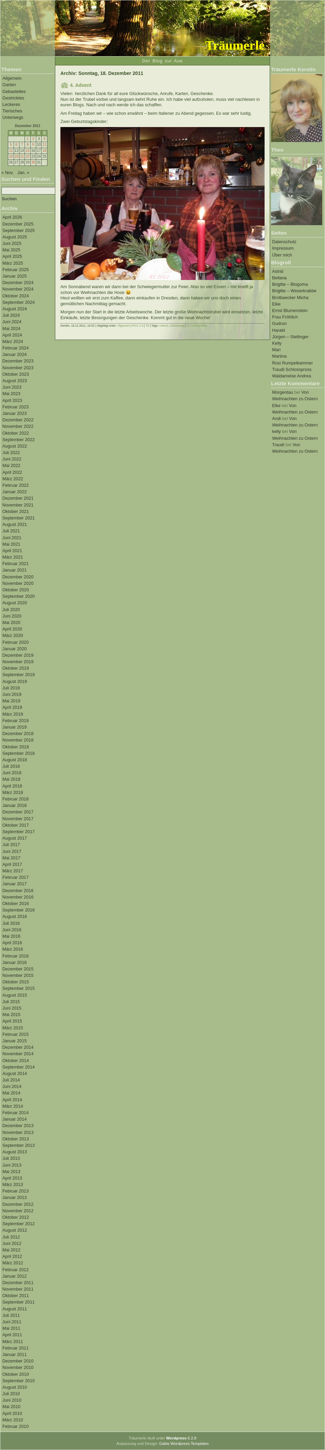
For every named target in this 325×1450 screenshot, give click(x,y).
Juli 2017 (11, 844)
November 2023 (17, 367)
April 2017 (12, 864)
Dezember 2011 (17, 1282)
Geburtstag (177, 325)
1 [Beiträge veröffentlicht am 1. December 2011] (28, 139)
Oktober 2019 (15, 668)
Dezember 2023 (17, 360)
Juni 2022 (12, 459)
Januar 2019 (14, 727)
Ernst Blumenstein (290, 310)
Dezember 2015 (17, 968)
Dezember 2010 (17, 1360)
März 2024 (12, 341)
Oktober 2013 (15, 1138)
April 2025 (12, 256)
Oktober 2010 (15, 1374)
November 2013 (17, 1132)
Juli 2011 (11, 1315)
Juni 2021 (12, 537)
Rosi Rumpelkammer (292, 362)
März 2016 (12, 949)
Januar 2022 (14, 491)
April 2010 (12, 1413)
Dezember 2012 (17, 1204)
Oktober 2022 (15, 433)
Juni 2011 (12, 1321)
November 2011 (17, 1289)
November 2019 (17, 661)
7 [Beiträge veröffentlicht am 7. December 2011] (22, 144)
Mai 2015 (11, 1014)
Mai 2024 (11, 328)
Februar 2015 (15, 1034)
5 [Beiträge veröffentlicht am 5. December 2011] (11, 144)
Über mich (282, 255)
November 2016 (17, 897)
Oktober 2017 (15, 825)
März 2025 (12, 263)
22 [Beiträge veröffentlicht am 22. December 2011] (27, 156)
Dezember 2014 (17, 1047)
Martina (279, 356)
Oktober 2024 (15, 295)
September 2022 (18, 439)
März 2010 (12, 1419)
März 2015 (12, 1027)
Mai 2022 (11, 465)
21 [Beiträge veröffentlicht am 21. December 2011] (22, 156)
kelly (276, 431)
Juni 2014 (12, 1086)
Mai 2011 (11, 1328)
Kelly (277, 343)
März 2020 (12, 635)
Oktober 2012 (15, 1217)
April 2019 (12, 707)
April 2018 (12, 786)
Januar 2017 (14, 883)
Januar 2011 (14, 1354)
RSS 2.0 (137, 325)
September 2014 (18, 1067)
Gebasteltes (14, 91)
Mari (276, 349)
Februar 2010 (15, 1426)
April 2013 (12, 1178)
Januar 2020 (14, 648)
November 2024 (17, 289)
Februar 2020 (15, 642)
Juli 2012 (11, 1236)
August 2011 (14, 1308)
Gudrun (279, 323)
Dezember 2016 (17, 890)
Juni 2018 (12, 772)
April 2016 (12, 942)
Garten (9, 84)
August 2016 (14, 916)
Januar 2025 (14, 276)
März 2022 (12, 478)
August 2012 (14, 1230)
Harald (278, 330)
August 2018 (14, 759)
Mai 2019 (11, 700)
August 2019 (14, 681)
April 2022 (12, 472)
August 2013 (14, 1151)
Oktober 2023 (15, 374)
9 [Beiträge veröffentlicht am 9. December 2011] (33, 144)
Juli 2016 (11, 923)
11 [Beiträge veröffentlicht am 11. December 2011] (44, 144)
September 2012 (18, 1223)
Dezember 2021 (17, 498)
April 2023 (12, 400)
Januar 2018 (14, 805)
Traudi (278, 444)
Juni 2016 (12, 929)
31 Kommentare (196, 325)
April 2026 (12, 217)
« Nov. (7, 172)
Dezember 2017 (17, 811)
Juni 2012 (12, 1243)
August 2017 (14, 838)
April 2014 (12, 1099)
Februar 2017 (15, 877)
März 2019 (12, 714)
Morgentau (282, 392)
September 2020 (18, 596)
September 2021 (18, 517)
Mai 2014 (11, 1092)
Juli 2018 (11, 766)
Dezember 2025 (17, 224)
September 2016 (18, 910)
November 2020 (17, 583)
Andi (276, 418)
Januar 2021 (14, 570)
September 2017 (18, 831)
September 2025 (18, 230)
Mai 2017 (11, 857)
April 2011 (12, 1334)
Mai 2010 (11, 1406)
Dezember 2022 (17, 419)
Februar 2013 (15, 1191)
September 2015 (18, 988)
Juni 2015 (12, 1008)
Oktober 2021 (15, 511)
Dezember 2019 (17, 655)
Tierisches (12, 110)
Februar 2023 (15, 406)
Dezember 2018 (17, 733)
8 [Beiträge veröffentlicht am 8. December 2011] (28, 144)
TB (147, 325)
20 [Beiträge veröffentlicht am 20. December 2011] (16, 156)
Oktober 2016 (15, 903)
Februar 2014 (15, 1112)
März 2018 (12, 792)
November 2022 (17, 426)
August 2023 (14, 380)
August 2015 (14, 995)
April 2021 (12, 550)
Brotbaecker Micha (290, 297)
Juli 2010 (11, 1393)
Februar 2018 (15, 798)
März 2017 (12, 870)
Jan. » (23, 172)
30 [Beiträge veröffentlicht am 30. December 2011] (33, 162)
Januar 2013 (14, 1197)
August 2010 (14, 1387)
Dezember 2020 (17, 576)
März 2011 (12, 1341)
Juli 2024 (11, 315)
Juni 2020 (12, 616)
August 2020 (14, 602)
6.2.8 (181, 1438)
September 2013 (18, 1145)
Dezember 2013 (17, 1125)
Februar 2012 (15, 1269)
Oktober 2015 (15, 981)
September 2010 (18, 1380)
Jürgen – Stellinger (290, 336)
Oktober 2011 (15, 1295)
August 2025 (14, 236)
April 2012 (12, 1256)
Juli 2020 (11, 609)
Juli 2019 (11, 687)
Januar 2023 (14, 413)
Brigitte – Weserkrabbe (294, 290)
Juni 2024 (12, 321)
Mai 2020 (11, 622)
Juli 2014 (11, 1079)
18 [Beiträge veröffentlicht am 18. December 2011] (44, 151)
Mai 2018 (11, 779)
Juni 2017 (12, 851)
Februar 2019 (15, 720)
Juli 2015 (11, 1001)
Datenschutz (284, 241)
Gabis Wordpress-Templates (184, 1443)
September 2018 (18, 753)
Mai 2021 (11, 544)
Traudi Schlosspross (291, 369)
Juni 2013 (12, 1165)
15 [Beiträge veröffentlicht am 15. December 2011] (27, 151)
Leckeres (11, 104)
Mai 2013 (11, 1171)
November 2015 (17, 975)
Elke (276, 304)
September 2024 (18, 302)
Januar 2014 (14, 1119)
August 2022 (14, 446)
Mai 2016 (11, 936)
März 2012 (12, 1262)
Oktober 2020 (15, 589)
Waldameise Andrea (291, 375)
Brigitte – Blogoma (290, 284)
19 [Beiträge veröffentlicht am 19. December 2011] (11, 156)
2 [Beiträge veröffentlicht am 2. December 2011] (33, 139)
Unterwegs (12, 117)
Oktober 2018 (15, 746)
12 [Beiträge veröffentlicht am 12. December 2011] (11, 151)
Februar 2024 (15, 347)
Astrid (277, 271)
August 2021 (14, 524)
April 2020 (12, 629)
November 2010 (17, 1367)
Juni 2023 (12, 387)
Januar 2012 (14, 1276)
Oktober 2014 (15, 1060)
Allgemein (12, 78)
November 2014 (17, 1053)
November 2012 (17, 1210)
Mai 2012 (11, 1249)
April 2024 (12, 335)
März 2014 (12, 1106)
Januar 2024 (14, 354)
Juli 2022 (11, 452)
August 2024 (14, 308)
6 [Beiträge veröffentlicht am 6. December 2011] (16, 144)
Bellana (279, 277)
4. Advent (80, 85)
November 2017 (17, 818)
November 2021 (17, 505)
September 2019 (18, 674)
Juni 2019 (12, 694)
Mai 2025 (11, 249)
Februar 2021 (15, 563)
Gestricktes (13, 97)
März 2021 (12, 557)
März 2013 (12, 1184)
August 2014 (14, 1073)
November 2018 (17, 740)
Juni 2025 (12, 243)
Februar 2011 (15, 1348)
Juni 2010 (12, 1400)
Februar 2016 (15, 955)
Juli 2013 (11, 1158)
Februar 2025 (15, 269)
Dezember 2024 (17, 282)
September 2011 (18, 1302)
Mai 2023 (11, 393)
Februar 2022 (15, 485)
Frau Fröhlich (285, 316)
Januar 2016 (14, 962)
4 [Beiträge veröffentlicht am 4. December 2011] (44, 139)
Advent (163, 325)
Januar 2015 (14, 1040)
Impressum (283, 248)
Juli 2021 (11, 530)
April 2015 (12, 1021)
